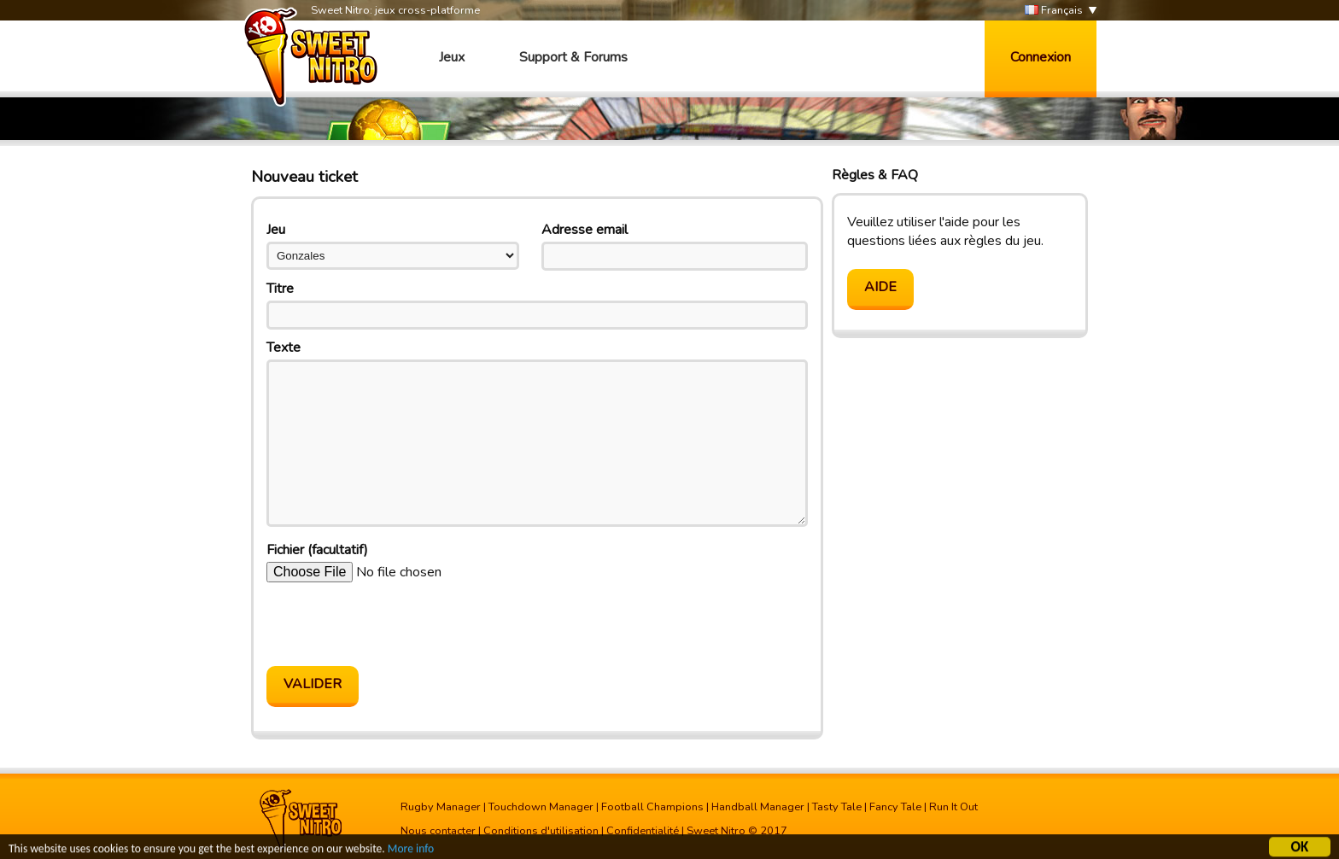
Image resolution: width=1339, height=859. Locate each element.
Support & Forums (573, 57)
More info (411, 851)
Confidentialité (642, 831)
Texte (283, 347)
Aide (880, 287)
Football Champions (652, 807)
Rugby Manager (441, 807)
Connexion (1040, 57)
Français (1054, 11)
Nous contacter (438, 831)
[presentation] (396, 624)
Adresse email (584, 229)
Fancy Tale (895, 807)
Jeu (275, 229)
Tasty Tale (837, 807)
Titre (280, 288)
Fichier (317, 550)
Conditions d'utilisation (541, 831)
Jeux (452, 57)
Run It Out (953, 807)
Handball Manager (757, 807)
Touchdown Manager (540, 807)
